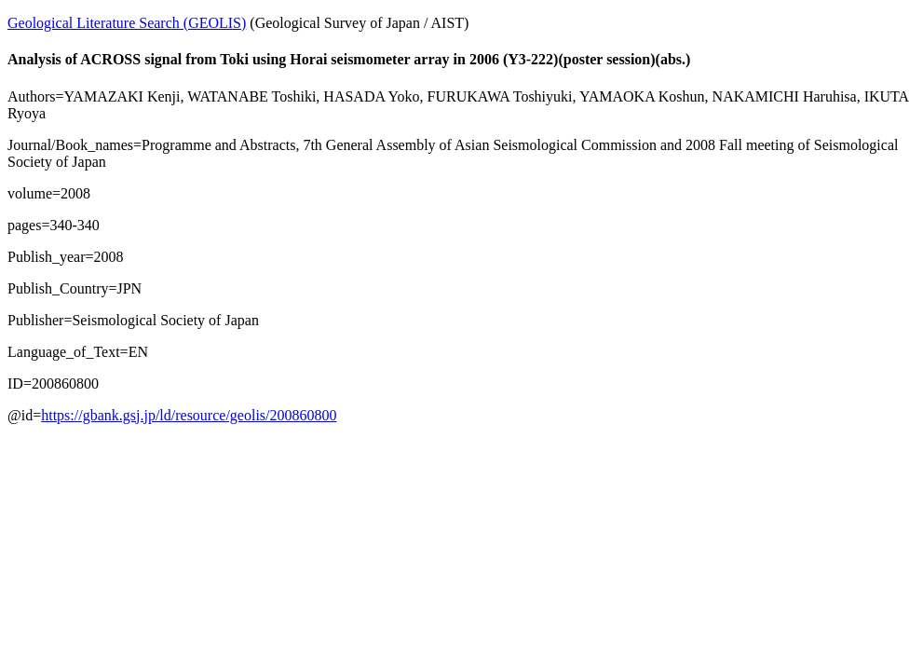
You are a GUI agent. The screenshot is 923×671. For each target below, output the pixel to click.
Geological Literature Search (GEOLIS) (126, 23)
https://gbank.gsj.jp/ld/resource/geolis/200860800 (188, 415)
